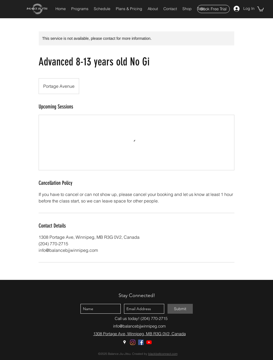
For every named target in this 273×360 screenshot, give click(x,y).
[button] (80, 9)
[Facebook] (141, 342)
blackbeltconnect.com (163, 354)
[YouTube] (149, 342)
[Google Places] (124, 342)
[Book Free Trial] (213, 9)
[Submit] (180, 309)
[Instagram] (132, 342)
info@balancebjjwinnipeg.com (139, 326)
